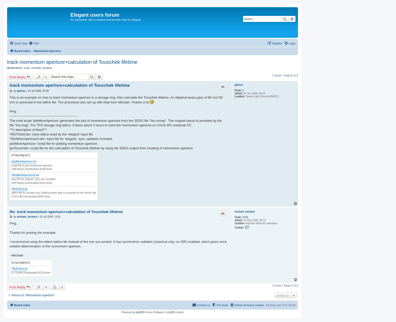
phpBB (139, 312)
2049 (245, 217)
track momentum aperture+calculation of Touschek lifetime (72, 62)
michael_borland (41, 67)
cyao (27, 67)
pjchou (239, 84)
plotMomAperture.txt (23, 161)
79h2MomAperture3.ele (25, 175)
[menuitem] (34, 43)
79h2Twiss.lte (19, 189)
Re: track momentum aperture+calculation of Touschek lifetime (66, 212)
